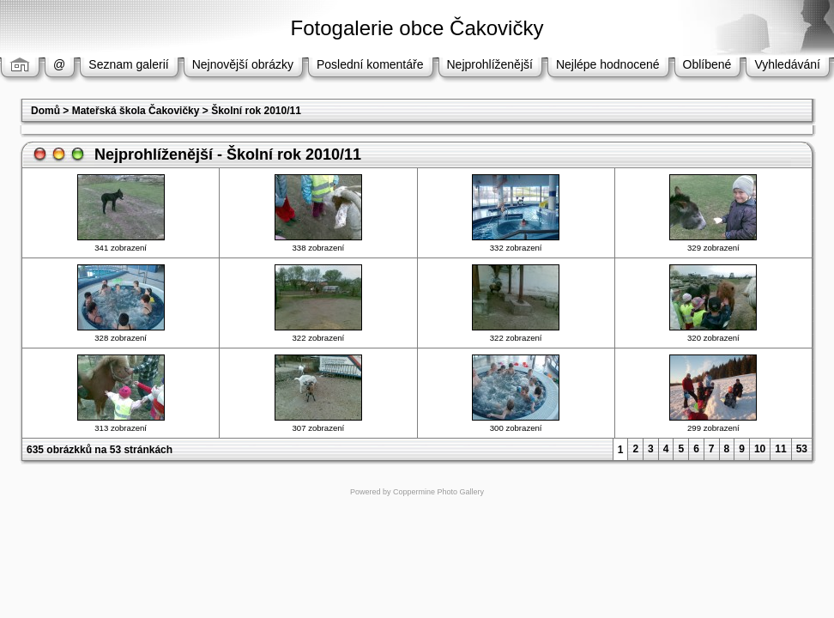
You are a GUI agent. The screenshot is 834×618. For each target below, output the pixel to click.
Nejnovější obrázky (242, 64)
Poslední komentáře (370, 64)
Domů (45, 111)
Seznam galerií (128, 64)
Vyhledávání (787, 64)
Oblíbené (707, 64)
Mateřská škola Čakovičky (136, 111)
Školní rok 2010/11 (256, 111)
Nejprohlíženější (490, 64)
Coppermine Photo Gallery (438, 492)
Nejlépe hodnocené (608, 64)
